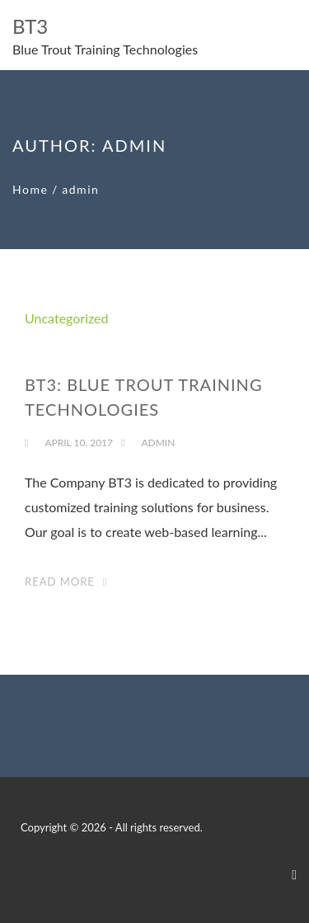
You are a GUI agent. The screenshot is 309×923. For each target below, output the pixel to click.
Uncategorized (67, 318)
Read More (60, 581)
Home (30, 189)
